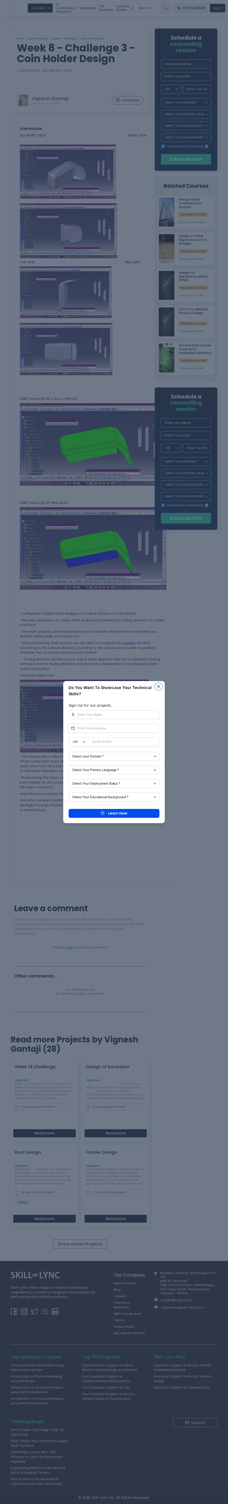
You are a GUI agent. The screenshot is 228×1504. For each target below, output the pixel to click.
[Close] (158, 686)
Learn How (114, 813)
